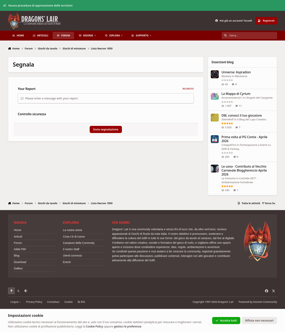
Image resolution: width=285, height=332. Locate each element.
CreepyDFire (228, 145)
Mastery (226, 76)
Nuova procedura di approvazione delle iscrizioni (38, 5)
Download (20, 262)
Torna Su (268, 203)
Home (17, 230)
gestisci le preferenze (127, 326)
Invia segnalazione (105, 129)
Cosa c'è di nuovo (74, 236)
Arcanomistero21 (231, 98)
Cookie (69, 302)
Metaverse (241, 76)
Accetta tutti (226, 320)
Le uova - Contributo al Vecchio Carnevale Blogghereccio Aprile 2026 (244, 170)
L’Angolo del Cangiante (259, 98)
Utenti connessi (72, 255)
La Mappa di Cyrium (235, 94)
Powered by (258, 302)
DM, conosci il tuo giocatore (241, 115)
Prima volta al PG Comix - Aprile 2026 (244, 139)
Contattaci (53, 302)
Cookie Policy (94, 326)
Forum (18, 242)
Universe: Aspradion (236, 72)
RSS (81, 302)
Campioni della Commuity (79, 242)
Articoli (18, 236)
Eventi (67, 262)
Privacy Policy (34, 302)
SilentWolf (227, 119)
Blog (16, 255)
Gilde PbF (20, 249)
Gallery (18, 268)
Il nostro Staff (71, 249)
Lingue (15, 302)
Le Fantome (228, 178)
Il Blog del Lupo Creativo (251, 119)
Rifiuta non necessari (259, 320)
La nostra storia (72, 230)
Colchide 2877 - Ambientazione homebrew (239, 180)
